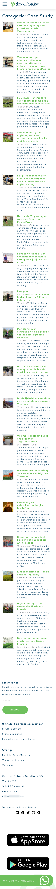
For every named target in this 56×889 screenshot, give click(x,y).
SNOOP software (11, 729)
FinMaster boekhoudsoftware (19, 739)
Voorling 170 (9, 781)
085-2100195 (9, 791)
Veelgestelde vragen (14, 760)
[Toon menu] (6, 4)
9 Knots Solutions (12, 734)
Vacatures (8, 765)
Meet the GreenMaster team (18, 755)
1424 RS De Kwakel (13, 786)
